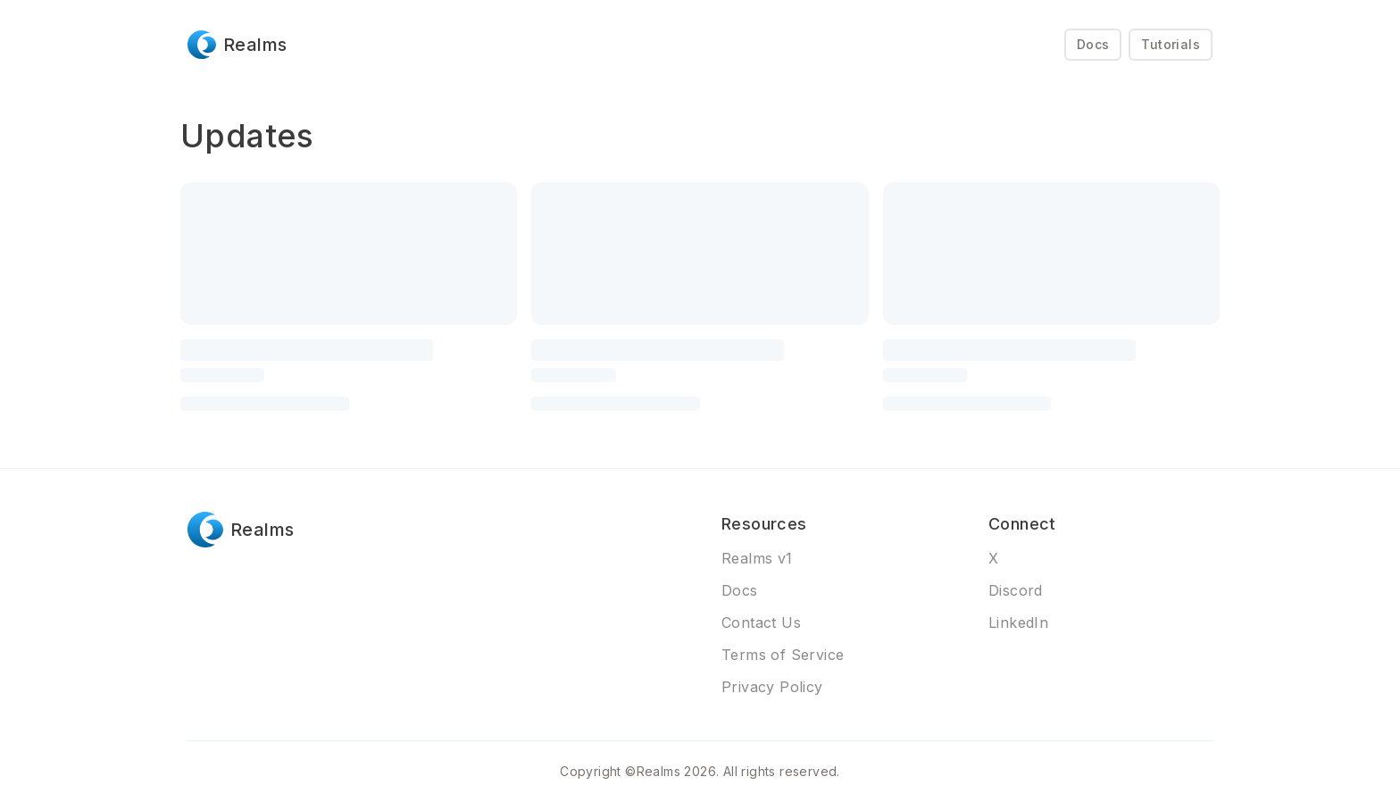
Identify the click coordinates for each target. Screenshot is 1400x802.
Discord (1015, 590)
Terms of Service (782, 655)
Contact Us (761, 622)
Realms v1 (757, 558)
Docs (1093, 44)
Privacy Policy (772, 687)
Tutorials (1170, 44)
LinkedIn (1018, 622)
